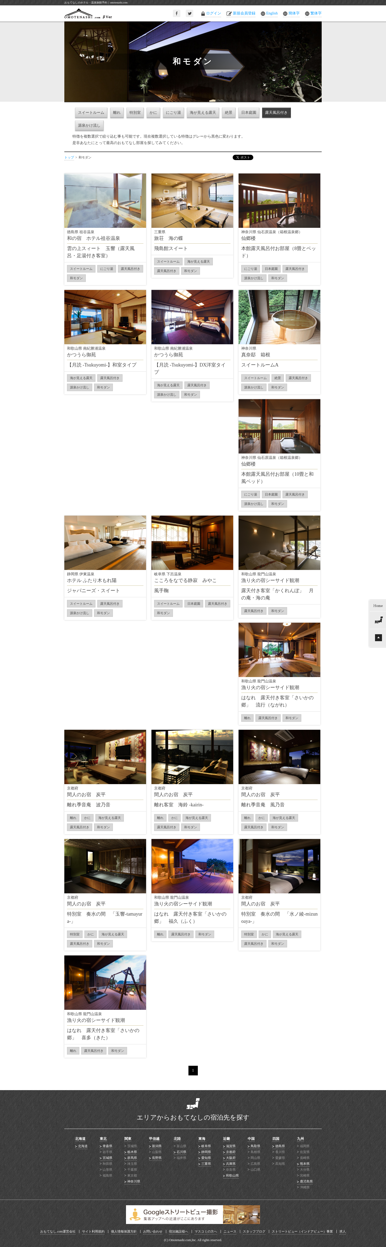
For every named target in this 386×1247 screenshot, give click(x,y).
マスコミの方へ (206, 1231)
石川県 (181, 1152)
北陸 (177, 1139)
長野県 (157, 1158)
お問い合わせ (152, 1231)
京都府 (231, 1152)
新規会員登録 (244, 13)
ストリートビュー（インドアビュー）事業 (302, 1231)
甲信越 (154, 1139)
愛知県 (206, 1158)
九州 (300, 1139)
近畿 (226, 1139)
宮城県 (107, 1158)
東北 (103, 1139)
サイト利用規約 (93, 1231)
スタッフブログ (254, 1231)
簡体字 (294, 13)
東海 (201, 1139)
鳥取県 (255, 1146)
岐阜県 (206, 1146)
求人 (342, 1231)
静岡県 (206, 1152)
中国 (251, 1139)
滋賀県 (231, 1146)
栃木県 (132, 1152)
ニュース (230, 1231)
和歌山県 (232, 1175)
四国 (275, 1139)
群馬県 (132, 1158)
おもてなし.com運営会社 (58, 1231)
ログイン (213, 13)
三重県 (206, 1164)
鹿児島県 (306, 1181)
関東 (127, 1139)
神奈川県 (133, 1181)
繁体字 (316, 13)
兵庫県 (231, 1164)
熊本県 (305, 1164)
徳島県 (280, 1146)
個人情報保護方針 (124, 1231)
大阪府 (231, 1158)
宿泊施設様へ (178, 1231)
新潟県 (157, 1146)
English (272, 13)
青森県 (107, 1146)
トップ (69, 157)
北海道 (80, 1139)
